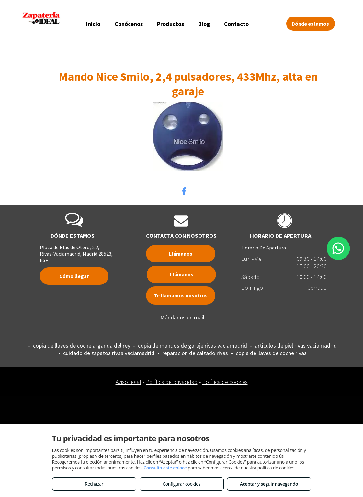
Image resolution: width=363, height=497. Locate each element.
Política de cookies (225, 382)
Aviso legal (128, 382)
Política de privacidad (172, 382)
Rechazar (94, 484)
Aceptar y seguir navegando (269, 484)
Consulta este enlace (165, 468)
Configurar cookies (181, 484)
